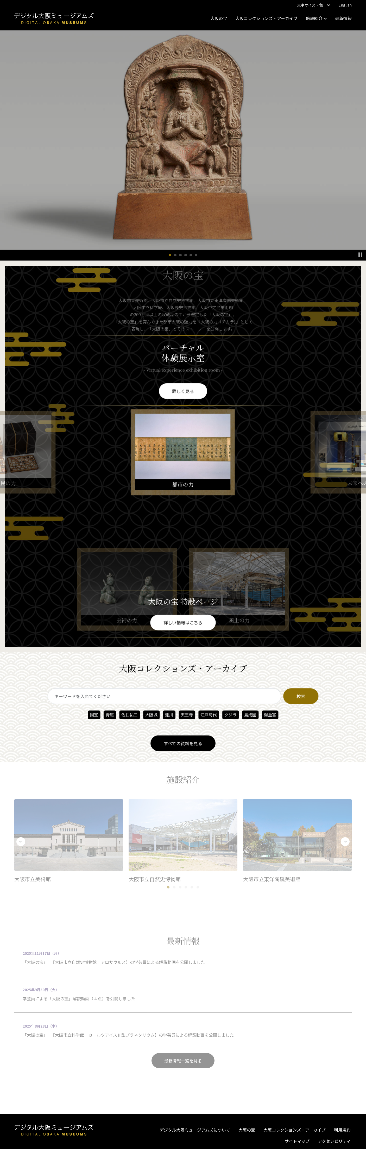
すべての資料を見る (183, 742)
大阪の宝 (218, 18)
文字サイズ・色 (313, 5)
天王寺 (186, 714)
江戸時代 (208, 714)
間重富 (267, 714)
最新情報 (343, 18)
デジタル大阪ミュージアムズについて (195, 1130)
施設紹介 (316, 18)
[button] (170, 255)
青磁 (112, 714)
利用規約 (342, 1130)
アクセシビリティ (334, 1141)
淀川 (169, 714)
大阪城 (152, 714)
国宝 (97, 714)
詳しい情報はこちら (183, 622)
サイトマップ (297, 1141)
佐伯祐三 (131, 714)
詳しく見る (183, 390)
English (345, 5)
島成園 (248, 714)
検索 (296, 696)
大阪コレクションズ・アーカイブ (266, 18)
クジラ (229, 714)
